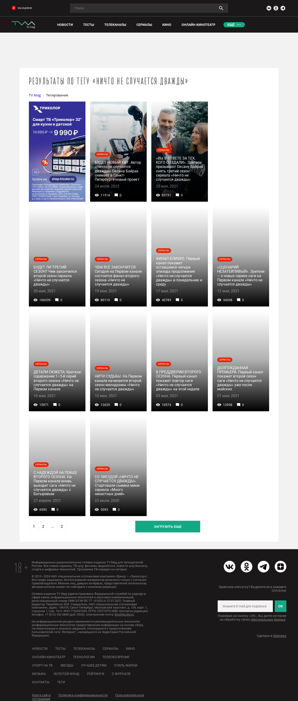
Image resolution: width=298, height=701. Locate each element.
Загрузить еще (168, 526)
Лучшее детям (93, 665)
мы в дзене (22, 8)
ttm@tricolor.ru (124, 614)
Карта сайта (41, 695)
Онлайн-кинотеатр (48, 657)
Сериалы (110, 648)
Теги (61, 682)
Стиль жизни (125, 665)
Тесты (60, 648)
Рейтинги (95, 674)
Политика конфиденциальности (83, 695)
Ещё (230, 25)
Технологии (84, 657)
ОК (280, 606)
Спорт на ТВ (42, 665)
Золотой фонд (66, 674)
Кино (130, 648)
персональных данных (268, 619)
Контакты (40, 682)
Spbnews (279, 636)
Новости (39, 648)
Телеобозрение (115, 657)
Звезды (66, 665)
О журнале (121, 674)
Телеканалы (84, 648)
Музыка (39, 674)
